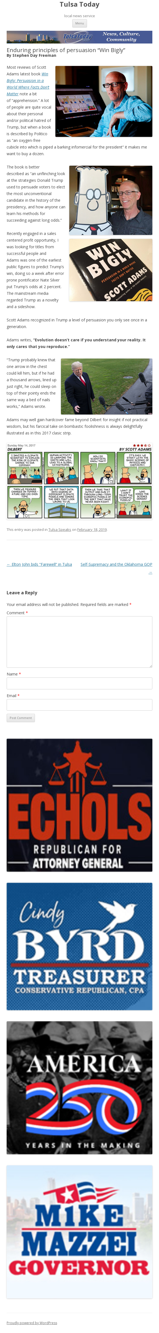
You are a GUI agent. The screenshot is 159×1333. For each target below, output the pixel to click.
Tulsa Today (79, 4)
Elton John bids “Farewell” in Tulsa (39, 564)
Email (13, 695)
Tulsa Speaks (59, 529)
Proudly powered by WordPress (32, 1323)
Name (14, 674)
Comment (17, 612)
